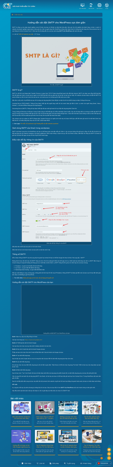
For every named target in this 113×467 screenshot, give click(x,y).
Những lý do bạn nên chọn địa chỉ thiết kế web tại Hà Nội (68, 418)
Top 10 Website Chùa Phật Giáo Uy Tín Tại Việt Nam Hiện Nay (44, 447)
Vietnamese (103, 463)
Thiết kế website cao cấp (25, 34)
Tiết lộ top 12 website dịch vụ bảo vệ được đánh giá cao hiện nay (68, 447)
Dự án (106, 8)
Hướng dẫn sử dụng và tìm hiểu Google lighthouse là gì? (21, 447)
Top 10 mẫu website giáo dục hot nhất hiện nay (92, 417)
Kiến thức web (19, 14)
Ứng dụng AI (99, 8)
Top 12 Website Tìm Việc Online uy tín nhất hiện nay (91, 446)
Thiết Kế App (91, 8)
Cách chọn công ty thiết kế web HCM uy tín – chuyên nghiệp (44, 418)
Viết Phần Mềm (82, 8)
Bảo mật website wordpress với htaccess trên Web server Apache (21, 418)
